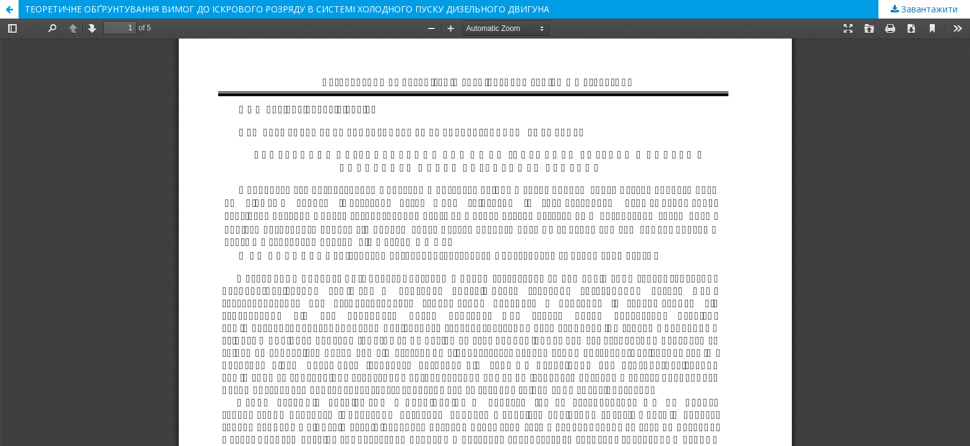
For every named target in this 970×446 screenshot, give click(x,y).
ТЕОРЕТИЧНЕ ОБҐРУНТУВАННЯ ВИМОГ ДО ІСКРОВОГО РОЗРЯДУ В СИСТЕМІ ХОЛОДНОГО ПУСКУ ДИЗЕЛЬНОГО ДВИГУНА (287, 9)
